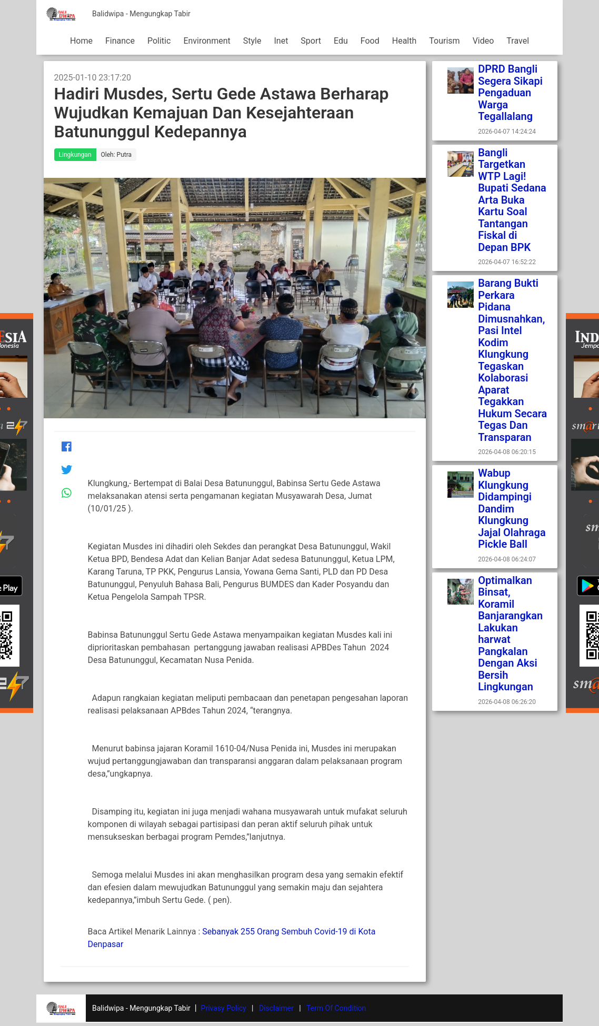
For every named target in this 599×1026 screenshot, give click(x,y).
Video (483, 41)
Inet (281, 41)
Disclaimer (276, 1008)
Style (252, 41)
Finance (120, 41)
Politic (159, 41)
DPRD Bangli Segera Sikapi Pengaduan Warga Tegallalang (511, 93)
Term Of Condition (336, 1008)
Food (370, 41)
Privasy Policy (223, 1008)
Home (81, 41)
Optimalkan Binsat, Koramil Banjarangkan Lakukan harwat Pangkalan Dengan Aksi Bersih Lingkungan (510, 633)
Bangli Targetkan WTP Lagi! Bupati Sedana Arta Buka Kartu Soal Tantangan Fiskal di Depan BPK (512, 200)
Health (404, 41)
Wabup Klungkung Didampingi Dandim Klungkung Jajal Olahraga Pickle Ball (512, 508)
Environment (206, 41)
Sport (311, 41)
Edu (341, 41)
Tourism (444, 41)
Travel (517, 41)
